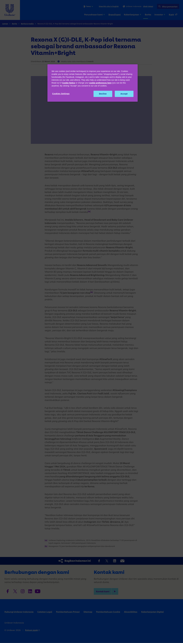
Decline (103, 94)
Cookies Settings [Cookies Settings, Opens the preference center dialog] (61, 94)
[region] (92, 83)
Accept (124, 94)
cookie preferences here (100, 83)
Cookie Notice (68, 83)
